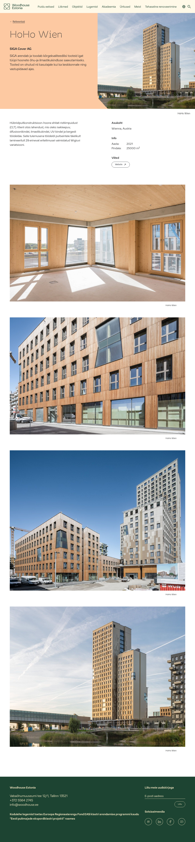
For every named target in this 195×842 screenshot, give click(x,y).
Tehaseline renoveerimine (161, 7)
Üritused (125, 7)
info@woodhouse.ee (24, 804)
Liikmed (63, 7)
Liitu (180, 804)
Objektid (77, 7)
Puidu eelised (46, 7)
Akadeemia (109, 7)
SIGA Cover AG (20, 49)
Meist (137, 7)
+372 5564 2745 (21, 800)
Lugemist (92, 7)
